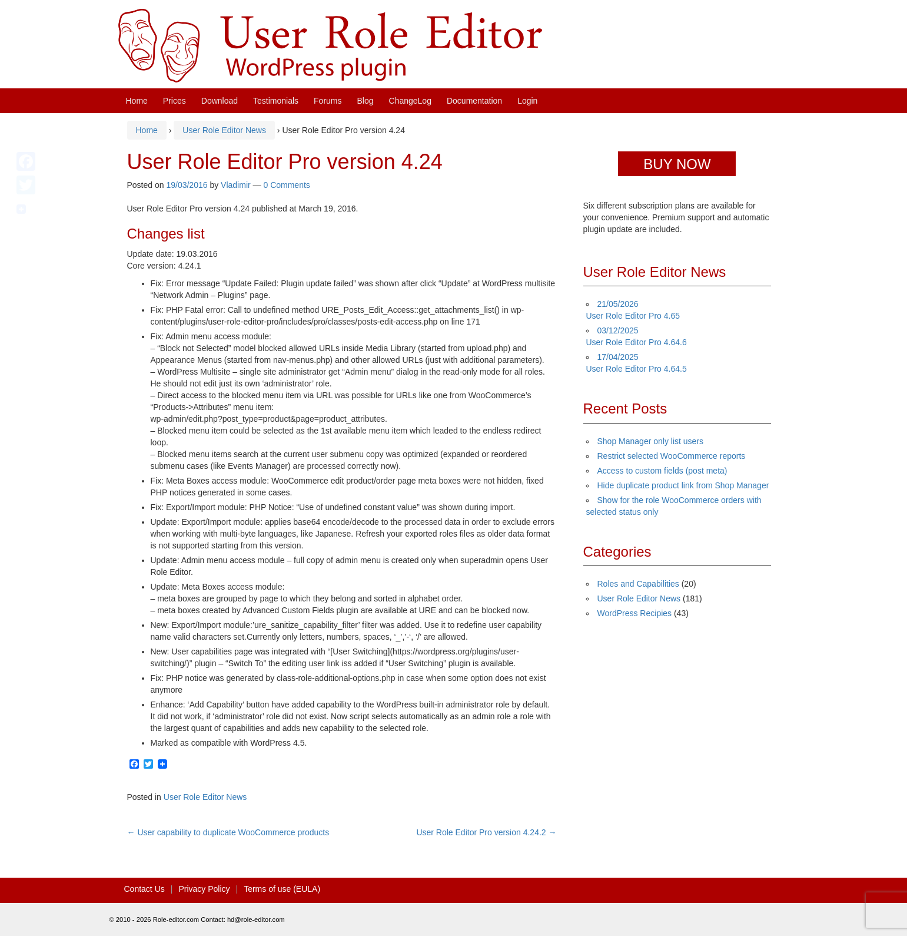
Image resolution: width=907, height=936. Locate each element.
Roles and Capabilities (638, 583)
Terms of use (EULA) (282, 889)
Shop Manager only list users (650, 441)
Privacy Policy (204, 889)
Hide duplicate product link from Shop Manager (683, 485)
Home (137, 100)
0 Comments (286, 185)
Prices (174, 100)
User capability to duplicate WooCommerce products (228, 832)
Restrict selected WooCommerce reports (671, 456)
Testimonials (275, 100)
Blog (365, 100)
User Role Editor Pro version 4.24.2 (486, 832)
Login (527, 100)
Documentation (474, 100)
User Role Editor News (224, 130)
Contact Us (144, 889)
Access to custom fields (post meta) (662, 470)
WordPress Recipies (634, 613)
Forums (327, 100)
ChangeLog (410, 100)
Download (219, 100)
